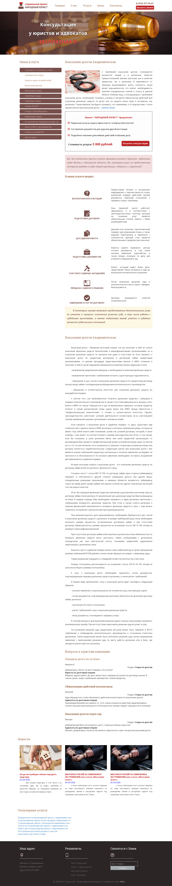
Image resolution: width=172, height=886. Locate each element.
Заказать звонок (144, 7)
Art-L (122, 881)
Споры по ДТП (30, 106)
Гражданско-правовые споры (37, 70)
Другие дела (28, 137)
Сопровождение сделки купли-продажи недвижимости (44, 820)
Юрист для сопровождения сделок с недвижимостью (43, 828)
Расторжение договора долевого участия (37, 831)
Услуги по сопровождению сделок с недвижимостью (43, 825)
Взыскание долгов (31, 85)
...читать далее (107, 107)
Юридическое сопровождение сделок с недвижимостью (44, 817)
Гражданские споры (32, 75)
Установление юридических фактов (40, 121)
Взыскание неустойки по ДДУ (32, 834)
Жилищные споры (31, 90)
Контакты (116, 5)
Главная (60, 5)
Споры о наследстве (32, 132)
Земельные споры (31, 116)
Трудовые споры (31, 101)
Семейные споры (31, 96)
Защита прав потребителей (36, 80)
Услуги (87, 5)
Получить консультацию (135, 143)
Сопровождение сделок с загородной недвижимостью (44, 823)
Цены (100, 5)
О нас (74, 5)
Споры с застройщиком (34, 111)
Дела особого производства (36, 127)
